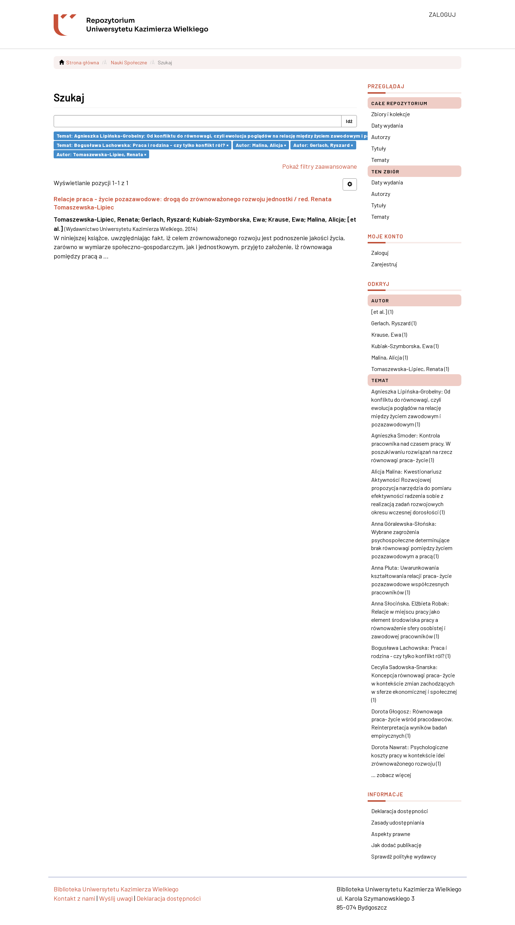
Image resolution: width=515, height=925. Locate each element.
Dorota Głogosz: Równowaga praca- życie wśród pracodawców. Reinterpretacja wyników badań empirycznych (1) (412, 723)
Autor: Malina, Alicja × (261, 145)
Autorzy (380, 136)
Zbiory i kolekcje (390, 113)
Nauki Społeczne (129, 62)
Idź (349, 121)
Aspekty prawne (390, 833)
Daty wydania (387, 125)
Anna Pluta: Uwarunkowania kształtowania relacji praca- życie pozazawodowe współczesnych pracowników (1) (411, 579)
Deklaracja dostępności (399, 810)
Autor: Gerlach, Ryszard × (323, 145)
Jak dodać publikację (396, 844)
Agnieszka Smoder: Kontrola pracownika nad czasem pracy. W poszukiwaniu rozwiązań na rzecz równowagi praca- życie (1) (411, 447)
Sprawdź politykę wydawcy (403, 856)
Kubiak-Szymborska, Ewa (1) (404, 345)
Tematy (380, 159)
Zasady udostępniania (397, 822)
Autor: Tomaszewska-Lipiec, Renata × (101, 154)
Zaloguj (380, 252)
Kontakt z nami (74, 898)
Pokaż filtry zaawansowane (319, 166)
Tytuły (378, 148)
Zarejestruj (384, 264)
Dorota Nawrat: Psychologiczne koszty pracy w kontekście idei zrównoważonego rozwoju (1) (409, 755)
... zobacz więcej (391, 774)
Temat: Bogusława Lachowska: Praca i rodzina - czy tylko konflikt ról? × (143, 145)
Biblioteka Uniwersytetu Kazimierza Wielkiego (116, 889)
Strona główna (82, 62)
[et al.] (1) (382, 311)
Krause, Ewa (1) (389, 334)
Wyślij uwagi (116, 898)
